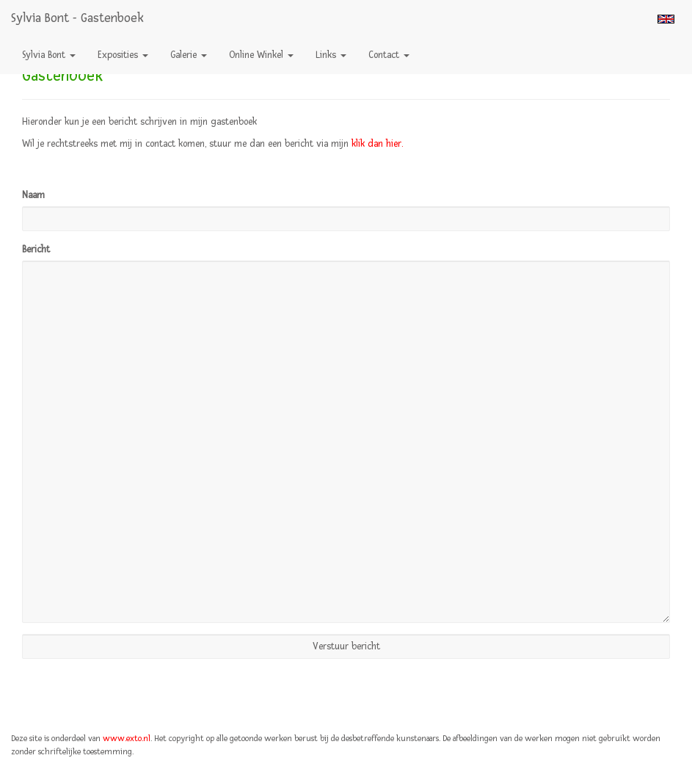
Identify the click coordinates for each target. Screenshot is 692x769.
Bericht (36, 249)
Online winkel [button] (261, 55)
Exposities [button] (123, 55)
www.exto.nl (126, 738)
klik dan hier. (377, 144)
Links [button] (331, 55)
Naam (33, 195)
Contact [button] (388, 55)
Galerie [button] (188, 55)
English (666, 19)
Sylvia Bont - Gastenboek (77, 18)
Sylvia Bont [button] (49, 55)
